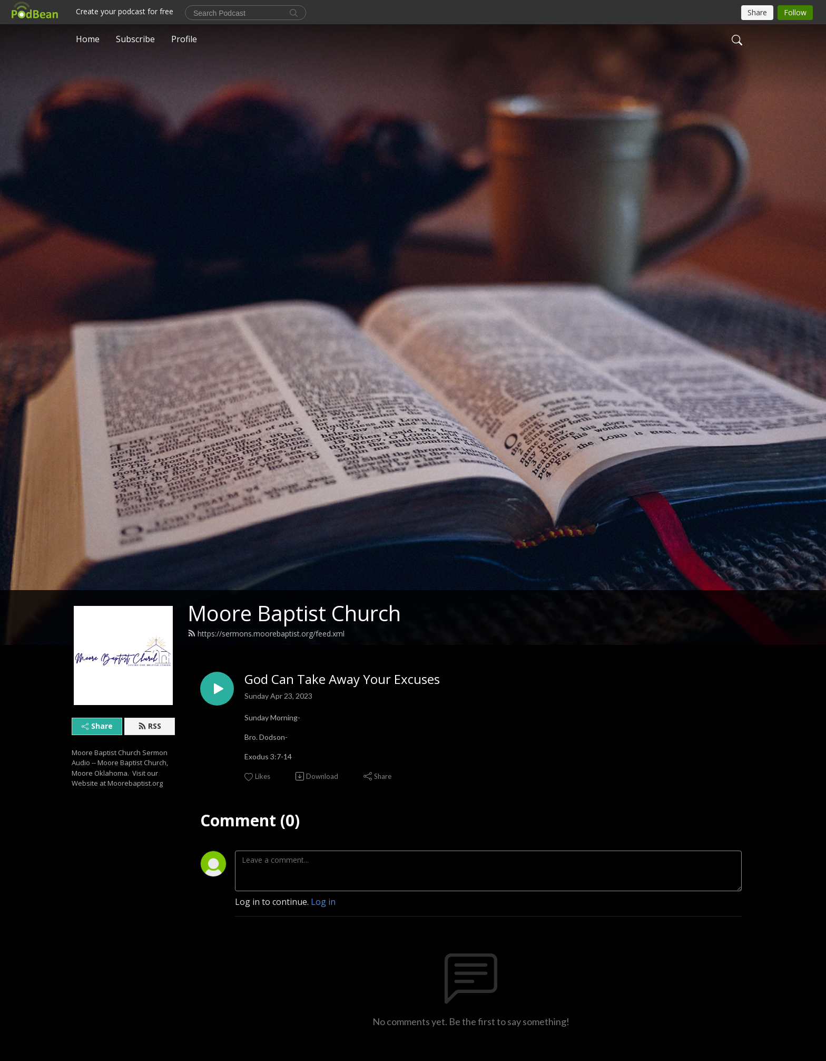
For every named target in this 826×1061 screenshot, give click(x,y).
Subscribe (135, 39)
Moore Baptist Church (294, 613)
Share (97, 726)
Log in (323, 902)
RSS (149, 726)
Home (88, 39)
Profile (184, 39)
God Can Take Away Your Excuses (342, 679)
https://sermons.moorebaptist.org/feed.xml (266, 634)
